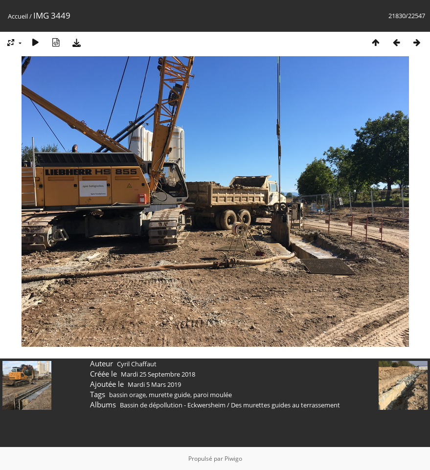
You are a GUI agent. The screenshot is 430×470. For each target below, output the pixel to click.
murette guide (169, 394)
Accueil (18, 16)
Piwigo (233, 458)
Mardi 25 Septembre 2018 (158, 374)
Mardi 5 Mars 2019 (154, 384)
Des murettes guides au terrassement (285, 405)
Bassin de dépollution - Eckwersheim (173, 405)
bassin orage (127, 394)
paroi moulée (212, 394)
